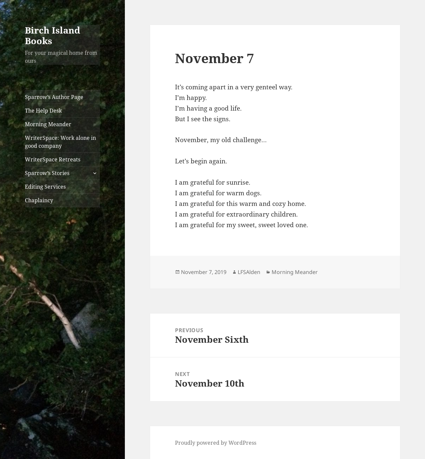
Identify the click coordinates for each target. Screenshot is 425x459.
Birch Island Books (52, 35)
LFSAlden (249, 272)
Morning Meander (48, 124)
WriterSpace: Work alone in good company (60, 141)
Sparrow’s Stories (47, 173)
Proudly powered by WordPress (215, 442)
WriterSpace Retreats (52, 159)
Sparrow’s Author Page (54, 97)
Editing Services (45, 186)
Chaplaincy (39, 200)
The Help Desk (43, 110)
